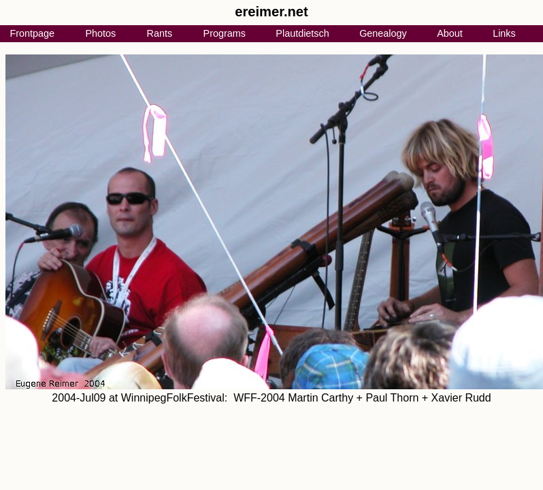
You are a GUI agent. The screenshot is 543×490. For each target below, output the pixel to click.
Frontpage (32, 33)
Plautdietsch (302, 33)
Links (504, 33)
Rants (160, 33)
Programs (224, 33)
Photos (100, 33)
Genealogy (383, 33)
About (450, 33)
